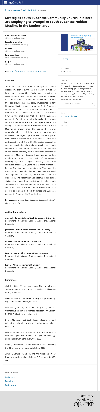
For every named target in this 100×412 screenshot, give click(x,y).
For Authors (9, 381)
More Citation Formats (71, 104)
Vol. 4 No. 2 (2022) (30, 10)
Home (7, 10)
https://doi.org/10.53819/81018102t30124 (28, 71)
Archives (16, 10)
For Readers (9, 377)
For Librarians (10, 385)
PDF (66, 59)
